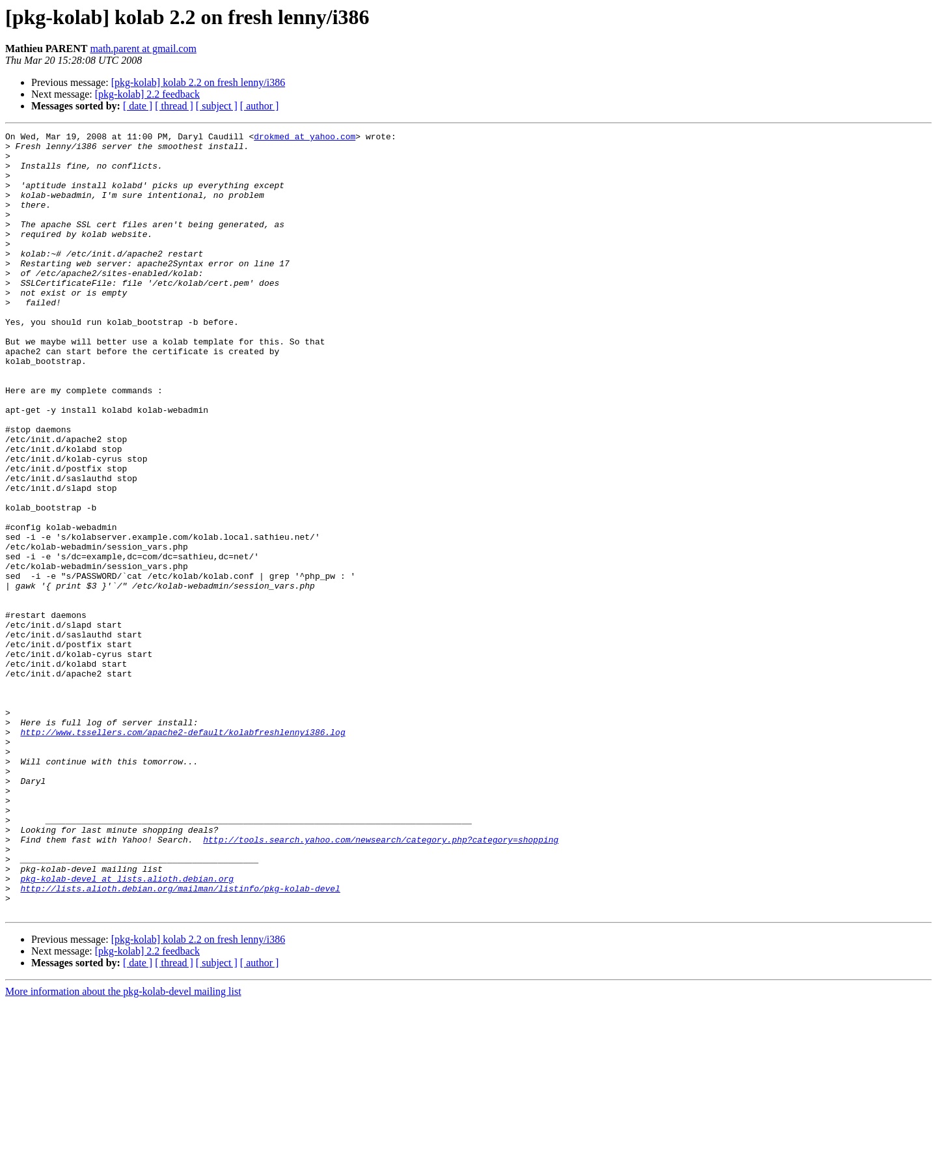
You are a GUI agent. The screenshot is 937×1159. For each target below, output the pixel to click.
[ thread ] (174, 105)
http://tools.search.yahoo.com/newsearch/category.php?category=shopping (380, 982)
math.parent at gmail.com (143, 48)
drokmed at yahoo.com (304, 138)
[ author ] (259, 105)
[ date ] (137, 105)
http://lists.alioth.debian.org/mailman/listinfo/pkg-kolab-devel (180, 1040)
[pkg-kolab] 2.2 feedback (147, 94)
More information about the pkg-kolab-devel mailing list (123, 1147)
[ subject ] (217, 105)
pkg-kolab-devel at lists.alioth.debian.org (127, 1029)
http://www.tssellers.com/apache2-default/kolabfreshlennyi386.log (182, 853)
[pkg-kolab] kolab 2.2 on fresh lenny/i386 (198, 82)
